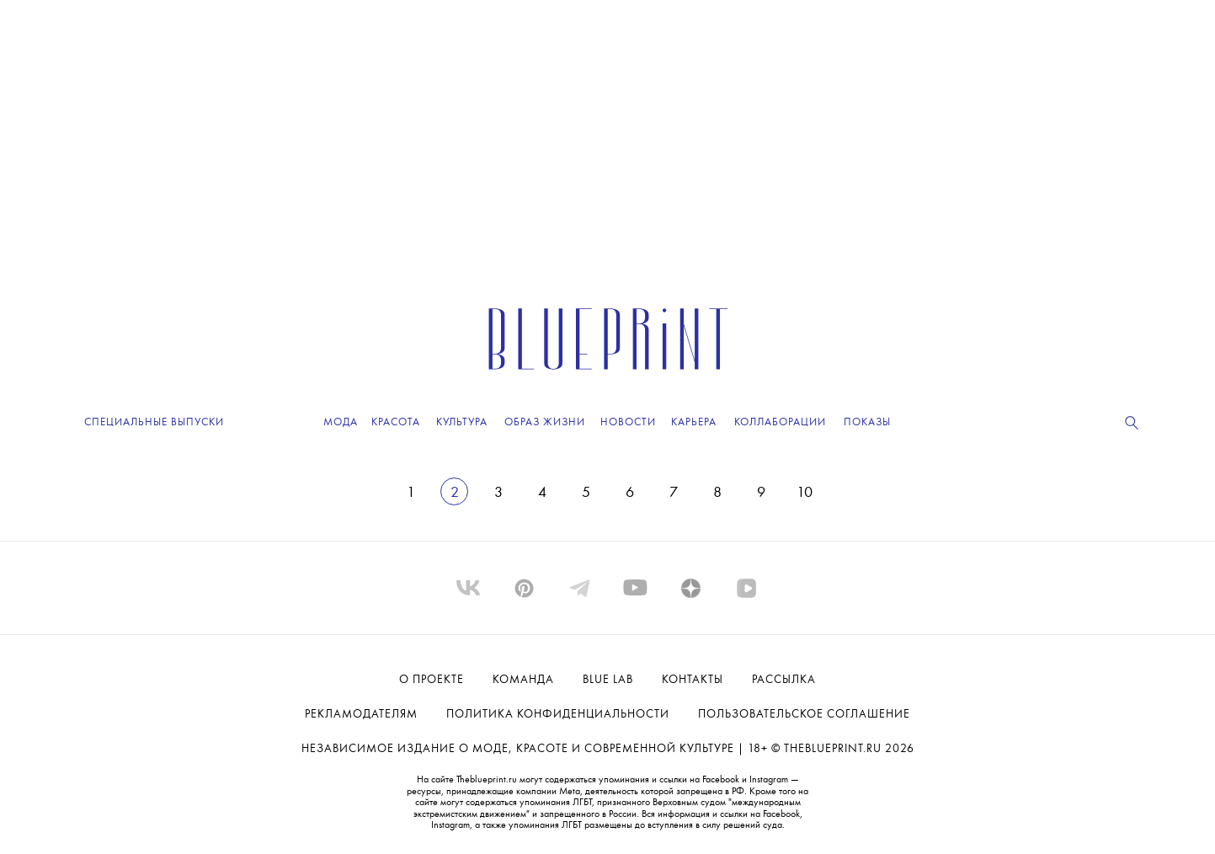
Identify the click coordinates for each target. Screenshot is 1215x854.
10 (805, 492)
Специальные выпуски (154, 422)
